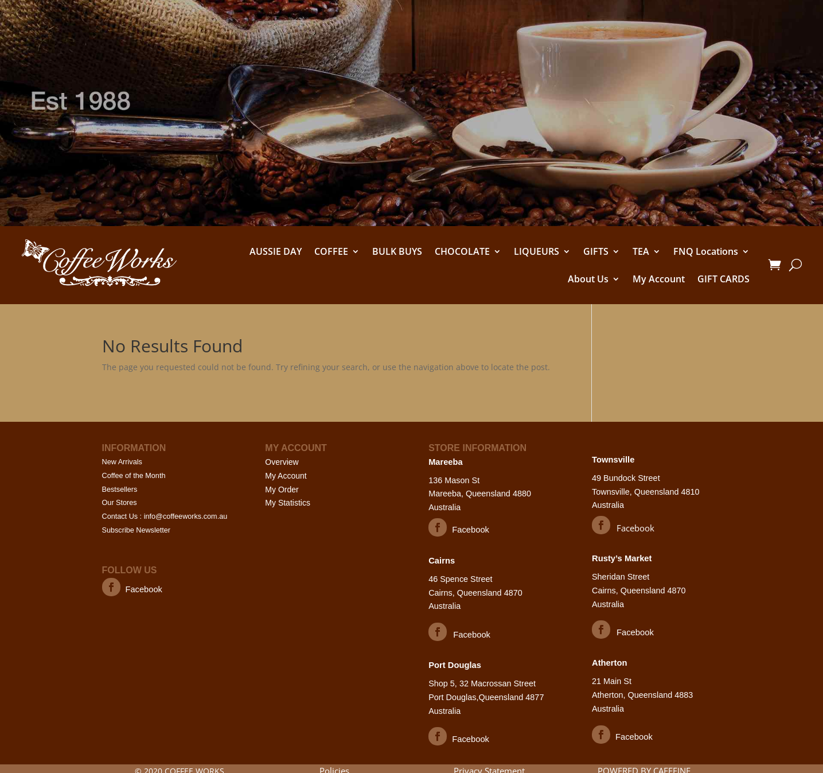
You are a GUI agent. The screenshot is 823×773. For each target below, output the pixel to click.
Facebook (144, 590)
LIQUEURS (536, 251)
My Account (659, 279)
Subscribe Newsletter (137, 530)
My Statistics (287, 502)
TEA (641, 251)
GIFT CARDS (723, 279)
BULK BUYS (397, 251)
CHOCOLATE (462, 251)
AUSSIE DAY (275, 251)
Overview (281, 462)
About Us (588, 279)
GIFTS (596, 251)
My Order (281, 489)
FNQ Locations (705, 251)
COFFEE (331, 251)
